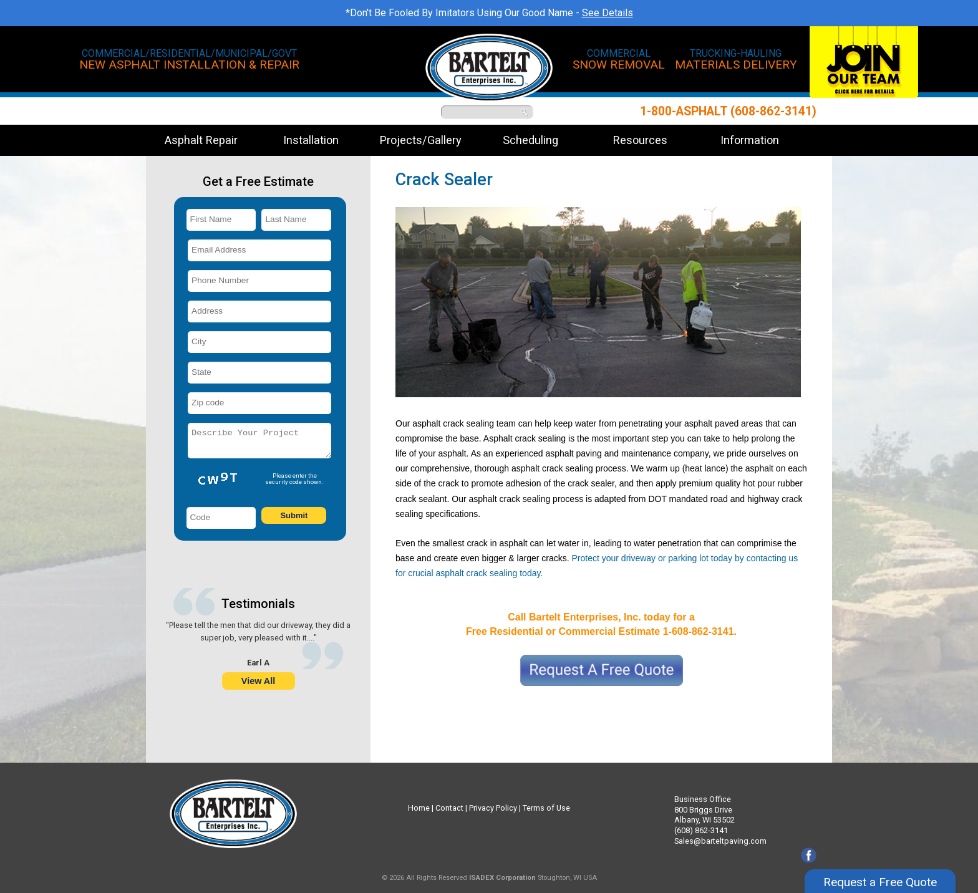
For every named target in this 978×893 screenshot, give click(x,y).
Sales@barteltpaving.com (720, 841)
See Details (607, 13)
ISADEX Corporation (502, 878)
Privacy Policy (493, 808)
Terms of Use (546, 808)
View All (258, 681)
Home (419, 808)
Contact (449, 808)
